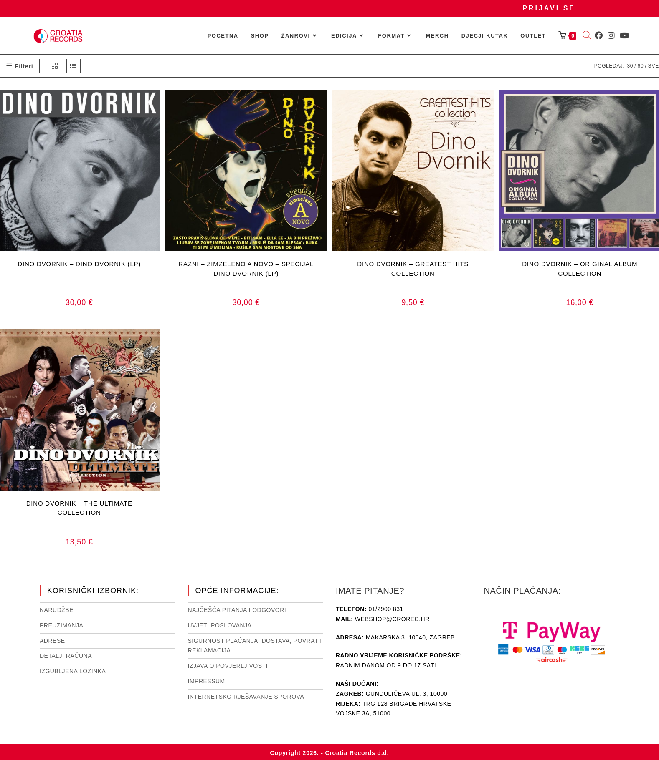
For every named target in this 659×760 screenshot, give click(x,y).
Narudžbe (57, 609)
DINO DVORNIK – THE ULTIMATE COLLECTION (79, 508)
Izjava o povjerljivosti (228, 665)
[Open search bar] (587, 35)
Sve (653, 66)
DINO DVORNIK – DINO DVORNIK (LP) (79, 263)
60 (640, 66)
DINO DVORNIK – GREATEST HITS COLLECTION (413, 268)
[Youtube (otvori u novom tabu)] (624, 35)
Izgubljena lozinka (73, 671)
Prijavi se (548, 8)
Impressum (206, 681)
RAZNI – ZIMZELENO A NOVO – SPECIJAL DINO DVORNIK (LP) (246, 268)
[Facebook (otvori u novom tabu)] (598, 35)
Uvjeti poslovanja (220, 625)
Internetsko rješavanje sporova (246, 696)
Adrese (52, 640)
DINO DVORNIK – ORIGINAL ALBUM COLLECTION (579, 268)
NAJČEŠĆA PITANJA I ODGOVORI (237, 609)
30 (630, 66)
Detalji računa (66, 655)
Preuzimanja (61, 625)
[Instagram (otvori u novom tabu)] (611, 35)
